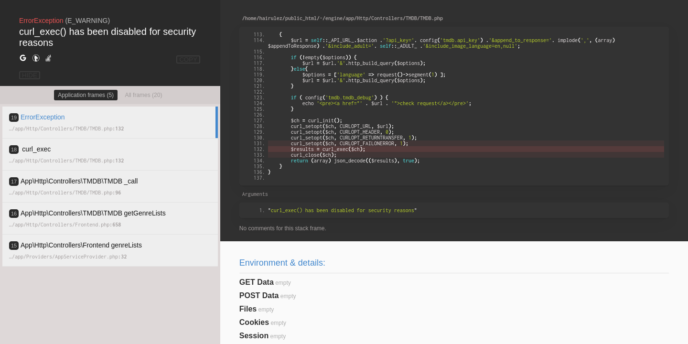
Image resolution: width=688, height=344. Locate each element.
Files (248, 309)
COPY (188, 59)
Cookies (254, 322)
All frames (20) (143, 95)
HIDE (29, 75)
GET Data (256, 282)
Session (254, 336)
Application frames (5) (86, 95)
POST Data (259, 295)
